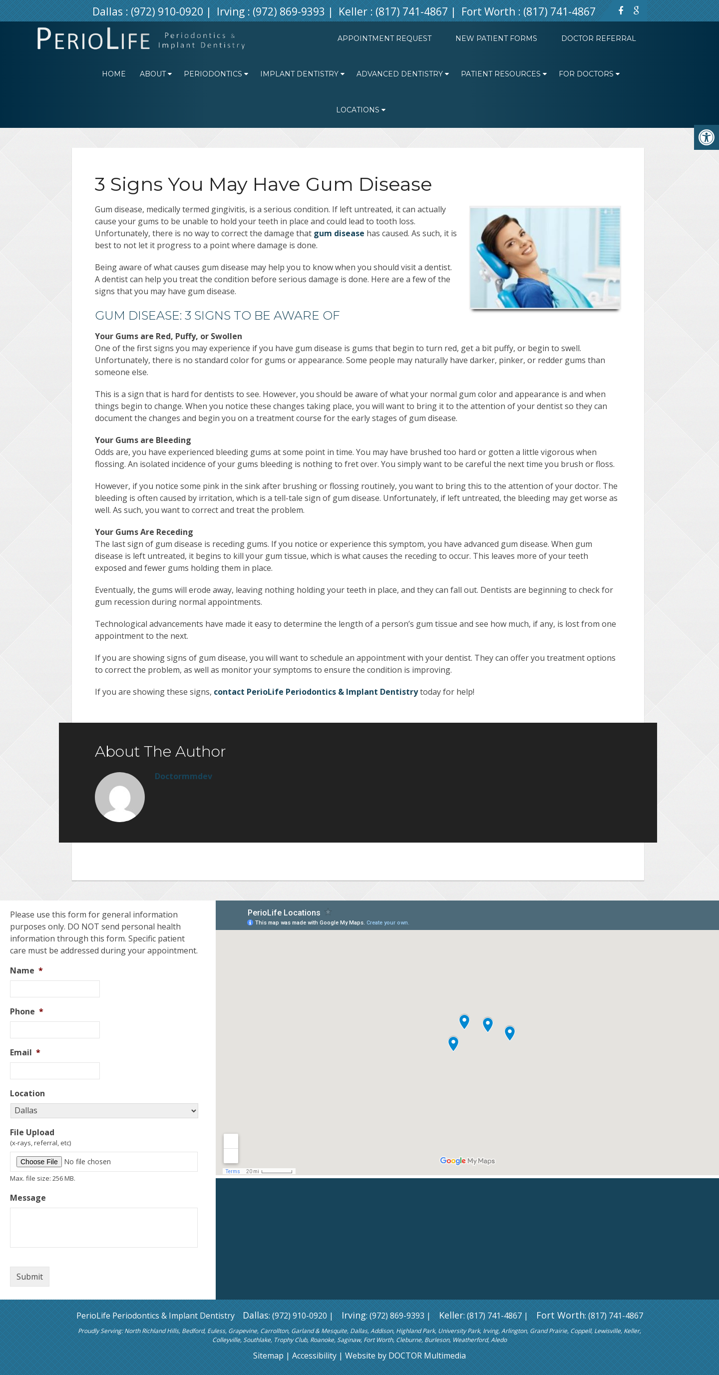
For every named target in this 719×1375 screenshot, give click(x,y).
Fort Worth (489, 11)
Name (26, 970)
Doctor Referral (598, 38)
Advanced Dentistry (400, 73)
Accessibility (314, 1355)
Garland (302, 1331)
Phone (26, 1011)
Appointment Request (384, 38)
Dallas (108, 11)
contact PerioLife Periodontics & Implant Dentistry (316, 691)
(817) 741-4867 (411, 11)
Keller (354, 11)
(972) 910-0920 (167, 11)
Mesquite (334, 1331)
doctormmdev (183, 776)
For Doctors (586, 73)
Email (25, 1052)
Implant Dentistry (299, 73)
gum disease (339, 233)
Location (27, 1093)
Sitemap (268, 1355)
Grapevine (242, 1331)
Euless (216, 1331)
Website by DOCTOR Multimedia (405, 1355)
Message (28, 1198)
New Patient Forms (496, 38)
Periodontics (213, 73)
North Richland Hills (151, 1331)
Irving (232, 11)
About (153, 73)
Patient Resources (501, 73)
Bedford (193, 1331)
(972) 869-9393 (289, 11)
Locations (357, 109)
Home (114, 73)
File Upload (32, 1132)
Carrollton (274, 1331)
